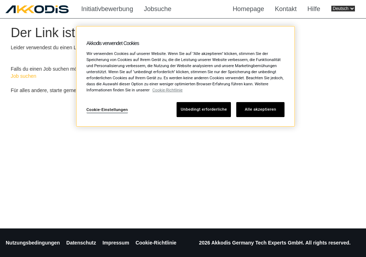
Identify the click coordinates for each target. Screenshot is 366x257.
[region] (185, 76)
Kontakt (286, 8)
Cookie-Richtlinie (155, 243)
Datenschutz (81, 243)
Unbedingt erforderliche (203, 109)
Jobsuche (157, 8)
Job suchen (23, 76)
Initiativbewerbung (107, 8)
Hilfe (313, 8)
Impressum (116, 243)
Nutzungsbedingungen (33, 243)
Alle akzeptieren (260, 109)
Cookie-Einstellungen (107, 109)
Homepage (248, 8)
